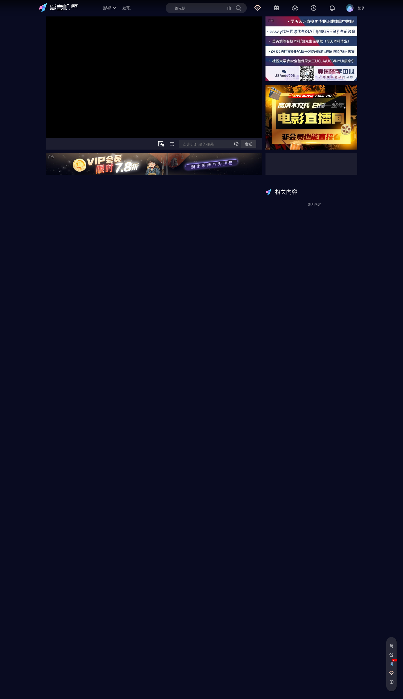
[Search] (206, 8)
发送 (248, 143)
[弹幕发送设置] (236, 144)
